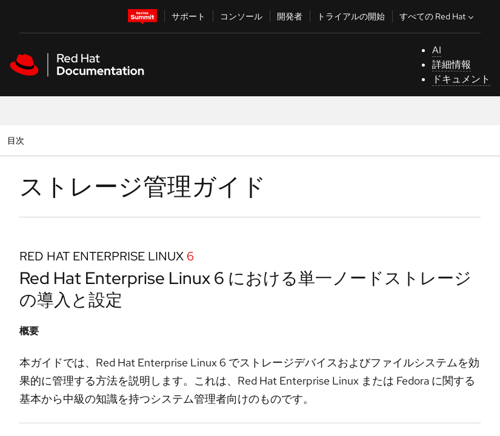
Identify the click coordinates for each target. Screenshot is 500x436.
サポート (188, 16)
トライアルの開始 (351, 16)
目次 (17, 140)
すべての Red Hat (437, 16)
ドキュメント (461, 79)
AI (436, 50)
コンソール (241, 16)
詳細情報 (451, 64)
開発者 (289, 16)
